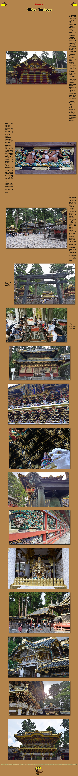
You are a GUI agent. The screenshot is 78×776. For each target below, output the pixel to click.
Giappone (39, 4)
